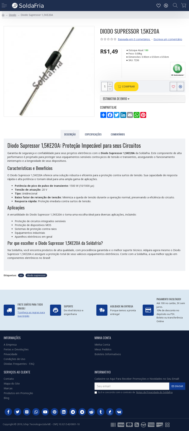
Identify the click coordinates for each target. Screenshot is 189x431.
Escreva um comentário (168, 39)
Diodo (12, 15)
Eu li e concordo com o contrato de (133, 392)
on (21, 275)
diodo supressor (36, 275)
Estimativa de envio (116, 99)
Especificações (93, 134)
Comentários (118, 134)
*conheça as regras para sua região (31, 314)
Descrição (70, 134)
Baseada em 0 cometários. (134, 39)
